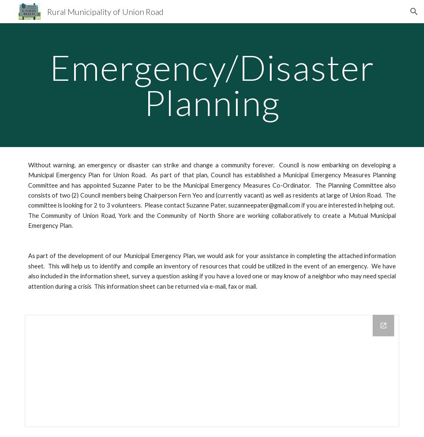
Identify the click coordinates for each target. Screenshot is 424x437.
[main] (212, 85)
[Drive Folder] (212, 371)
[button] (414, 12)
